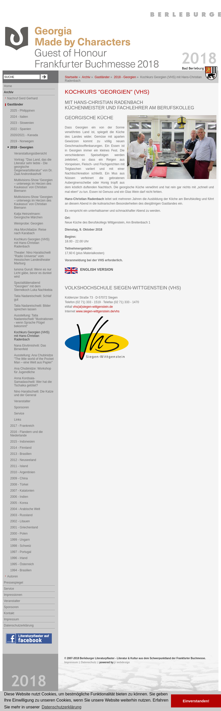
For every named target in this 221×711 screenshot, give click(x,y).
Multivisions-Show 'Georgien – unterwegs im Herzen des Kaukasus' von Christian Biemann (33, 185)
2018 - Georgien (125, 77)
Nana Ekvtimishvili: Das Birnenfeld (30, 347)
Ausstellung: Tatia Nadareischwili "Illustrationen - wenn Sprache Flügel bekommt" (33, 321)
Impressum (11, 619)
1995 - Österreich (22, 564)
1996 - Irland (18, 558)
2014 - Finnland (20, 447)
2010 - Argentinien (22, 472)
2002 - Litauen (20, 521)
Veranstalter (22, 401)
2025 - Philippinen (22, 110)
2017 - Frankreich (22, 426)
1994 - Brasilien (20, 570)
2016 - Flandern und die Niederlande (26, 433)
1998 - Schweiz (20, 546)
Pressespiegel (13, 582)
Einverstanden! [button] (196, 701)
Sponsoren (21, 407)
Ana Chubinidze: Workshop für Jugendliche (32, 370)
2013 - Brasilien (20, 454)
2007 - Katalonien (22, 490)
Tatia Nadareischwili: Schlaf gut (32, 297)
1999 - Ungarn (20, 539)
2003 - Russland (21, 515)
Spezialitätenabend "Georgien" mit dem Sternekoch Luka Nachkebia (33, 286)
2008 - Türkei (19, 484)
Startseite (71, 77)
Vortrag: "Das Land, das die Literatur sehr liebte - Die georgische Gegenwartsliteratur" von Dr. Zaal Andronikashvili (33, 167)
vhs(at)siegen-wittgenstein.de (93, 307)
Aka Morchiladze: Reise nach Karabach (30, 231)
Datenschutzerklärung (19, 625)
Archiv (86, 77)
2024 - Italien (19, 116)
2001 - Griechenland (24, 527)
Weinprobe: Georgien (28, 223)
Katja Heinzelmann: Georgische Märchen (28, 215)
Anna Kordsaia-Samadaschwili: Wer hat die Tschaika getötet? (33, 381)
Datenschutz (88, 662)
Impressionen (13, 595)
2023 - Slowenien (22, 123)
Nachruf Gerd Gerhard (22, 98)
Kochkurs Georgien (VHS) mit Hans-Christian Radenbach (32, 243)
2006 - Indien (19, 497)
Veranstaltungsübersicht (30, 153)
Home (8, 86)
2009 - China (19, 478)
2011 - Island (19, 466)
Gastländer (102, 77)
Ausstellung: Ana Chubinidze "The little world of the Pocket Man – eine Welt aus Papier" (34, 358)
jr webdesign (122, 662)
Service (19, 413)
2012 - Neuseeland (23, 460)
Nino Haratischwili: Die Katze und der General (33, 393)
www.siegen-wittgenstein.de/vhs (97, 311)
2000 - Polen (19, 533)
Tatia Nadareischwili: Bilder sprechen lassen (32, 307)
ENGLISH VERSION (96, 269)
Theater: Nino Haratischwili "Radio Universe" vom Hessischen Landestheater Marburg (32, 258)
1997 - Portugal (20, 552)
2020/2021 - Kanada (24, 135)
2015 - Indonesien (22, 441)
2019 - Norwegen (22, 141)
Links (17, 419)
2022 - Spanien (20, 129)
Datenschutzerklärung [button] (61, 707)
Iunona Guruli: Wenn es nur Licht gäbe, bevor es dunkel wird (33, 273)
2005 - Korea (19, 503)
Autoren (12, 576)
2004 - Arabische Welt (25, 509)
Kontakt (9, 613)
